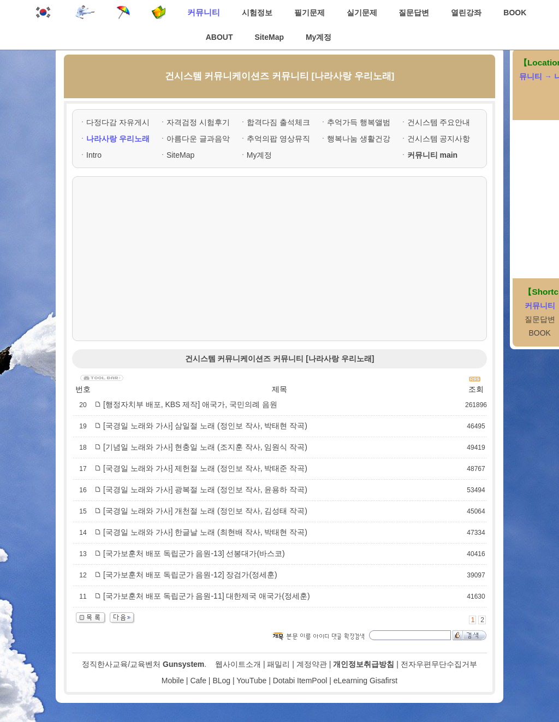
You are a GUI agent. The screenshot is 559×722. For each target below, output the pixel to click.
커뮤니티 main (432, 155)
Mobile (173, 680)
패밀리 (278, 664)
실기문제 (362, 12)
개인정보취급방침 (363, 664)
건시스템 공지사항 (439, 138)
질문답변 (414, 12)
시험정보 (257, 12)
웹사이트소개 (238, 664)
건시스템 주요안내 (439, 122)
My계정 (318, 37)
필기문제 (309, 12)
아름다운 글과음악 (198, 138)
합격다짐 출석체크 (278, 122)
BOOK (514, 12)
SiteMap (269, 37)
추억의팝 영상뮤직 (278, 138)
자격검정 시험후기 (198, 122)
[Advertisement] (279, 258)
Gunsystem (183, 664)
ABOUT (219, 37)
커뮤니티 (203, 12)
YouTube (251, 680)
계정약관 (311, 664)
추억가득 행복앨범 (358, 122)
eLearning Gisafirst (366, 680)
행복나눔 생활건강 (358, 138)
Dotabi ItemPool (300, 680)
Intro (94, 155)
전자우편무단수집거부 (439, 664)
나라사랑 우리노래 (118, 138)
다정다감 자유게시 (118, 122)
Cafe (198, 680)
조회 (476, 389)
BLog (221, 680)
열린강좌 (466, 12)
